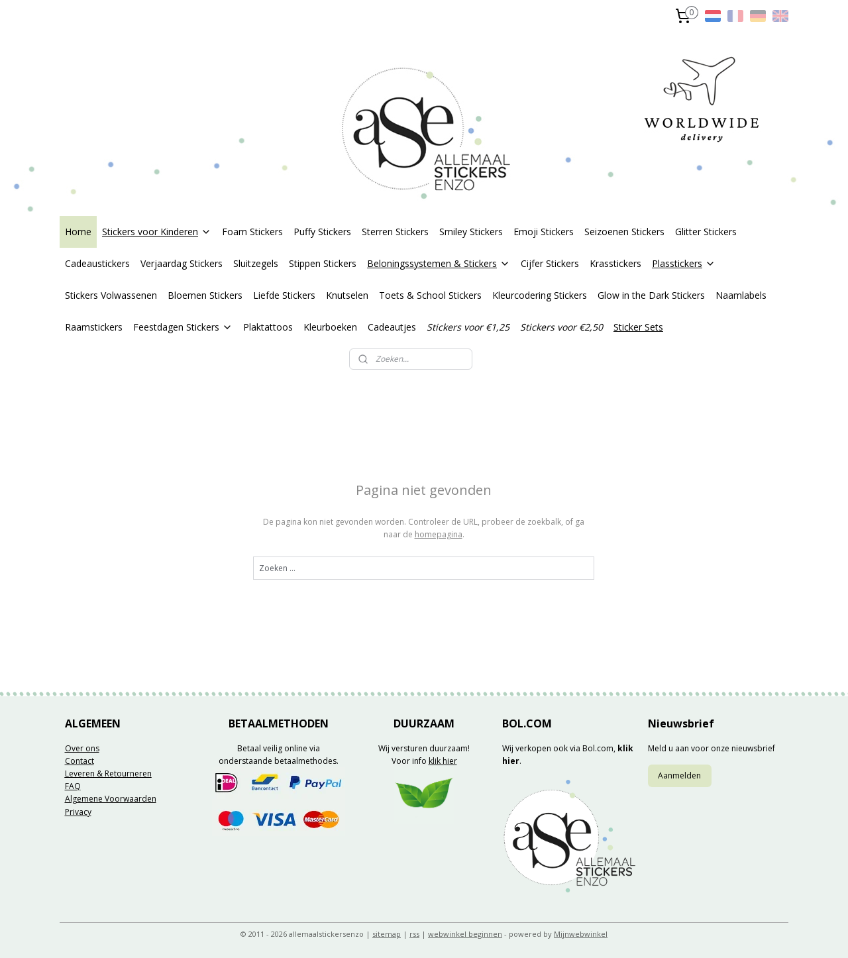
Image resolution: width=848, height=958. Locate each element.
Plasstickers (684, 263)
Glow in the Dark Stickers (651, 295)
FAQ (73, 786)
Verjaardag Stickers (181, 263)
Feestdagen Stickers (183, 327)
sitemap (386, 934)
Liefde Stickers (284, 295)
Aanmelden (679, 775)
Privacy (78, 812)
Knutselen (347, 295)
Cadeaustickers (97, 263)
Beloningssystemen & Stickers (438, 263)
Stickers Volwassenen (111, 295)
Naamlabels (741, 295)
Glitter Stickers (706, 231)
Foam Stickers (252, 231)
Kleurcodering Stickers (539, 295)
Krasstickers (615, 263)
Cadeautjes (392, 327)
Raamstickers (94, 327)
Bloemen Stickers (205, 295)
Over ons (82, 748)
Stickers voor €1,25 (468, 327)
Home (78, 231)
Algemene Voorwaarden (110, 798)
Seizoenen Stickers (624, 231)
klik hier (443, 761)
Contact (79, 761)
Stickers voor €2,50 (561, 327)
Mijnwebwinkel (581, 934)
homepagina (438, 534)
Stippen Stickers (322, 263)
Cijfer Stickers (550, 263)
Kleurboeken (330, 327)
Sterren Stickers (395, 231)
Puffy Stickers (322, 231)
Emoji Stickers (543, 231)
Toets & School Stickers (430, 295)
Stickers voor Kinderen (156, 231)
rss (414, 934)
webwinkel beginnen (465, 934)
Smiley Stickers (471, 231)
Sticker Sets (638, 327)
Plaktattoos (268, 327)
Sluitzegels (255, 263)
